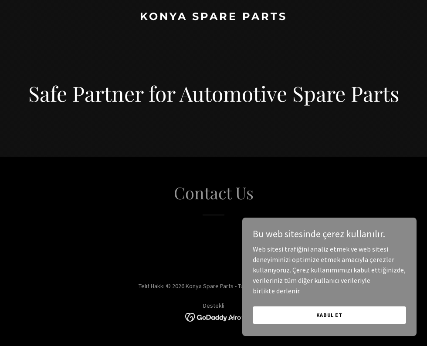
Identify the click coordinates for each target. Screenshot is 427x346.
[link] (213, 17)
